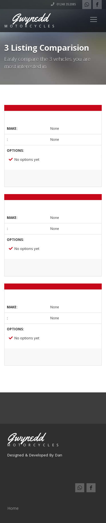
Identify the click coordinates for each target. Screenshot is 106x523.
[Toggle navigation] (93, 19)
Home (13, 508)
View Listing (53, 179)
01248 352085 (63, 4)
